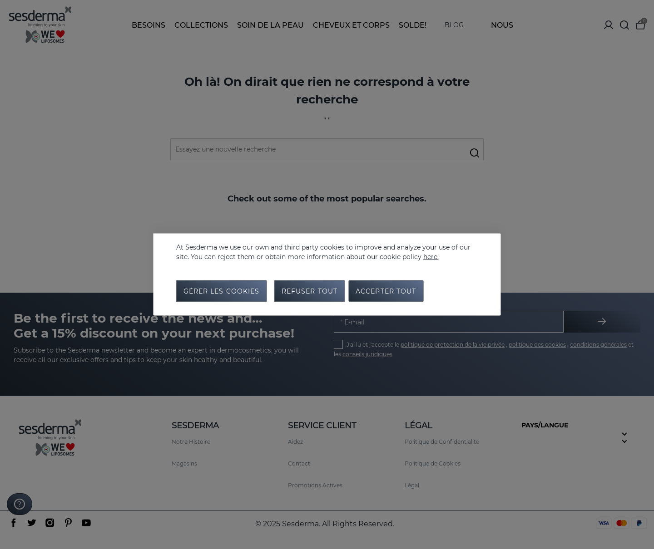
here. (431, 257)
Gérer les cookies (221, 291)
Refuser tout (309, 291)
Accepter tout (386, 291)
